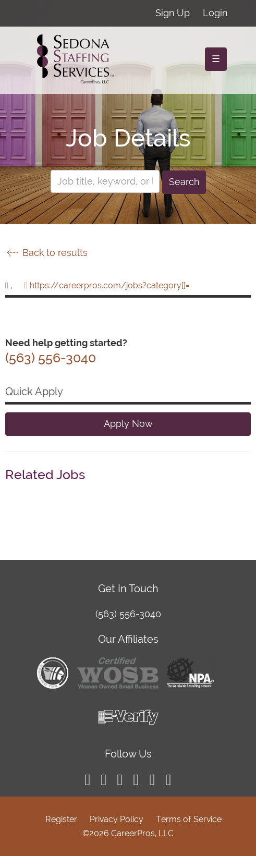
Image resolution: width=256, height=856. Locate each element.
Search (184, 181)
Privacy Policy (116, 819)
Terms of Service (189, 819)
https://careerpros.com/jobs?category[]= (109, 285)
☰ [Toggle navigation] (216, 58)
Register (61, 819)
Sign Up (172, 12)
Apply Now (128, 423)
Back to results (46, 252)
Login (215, 12)
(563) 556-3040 (128, 613)
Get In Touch (128, 588)
